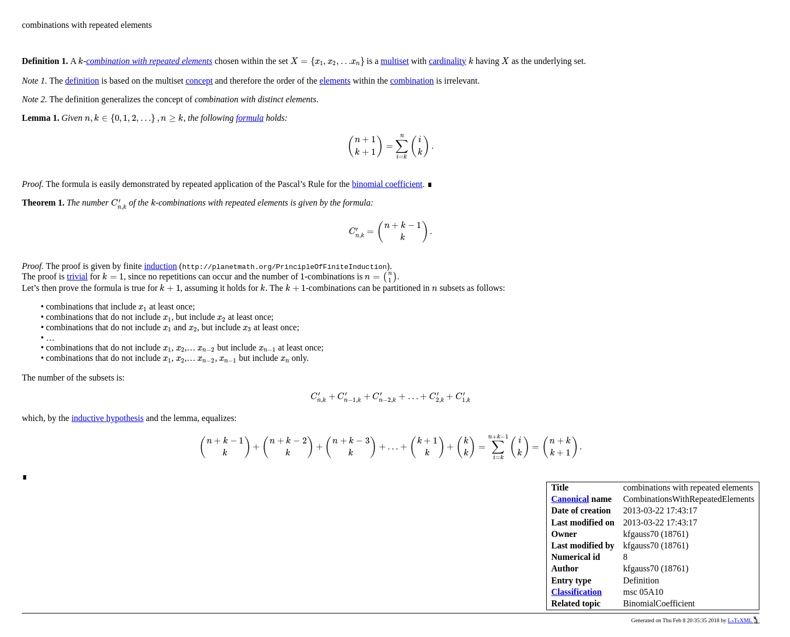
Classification (576, 592)
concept (199, 80)
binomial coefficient (387, 184)
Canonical (570, 499)
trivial (77, 276)
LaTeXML (743, 620)
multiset (395, 61)
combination (412, 80)
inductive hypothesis (108, 418)
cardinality (447, 61)
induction (160, 266)
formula (250, 117)
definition (82, 80)
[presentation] (80, 61)
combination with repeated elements (149, 61)
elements (334, 80)
